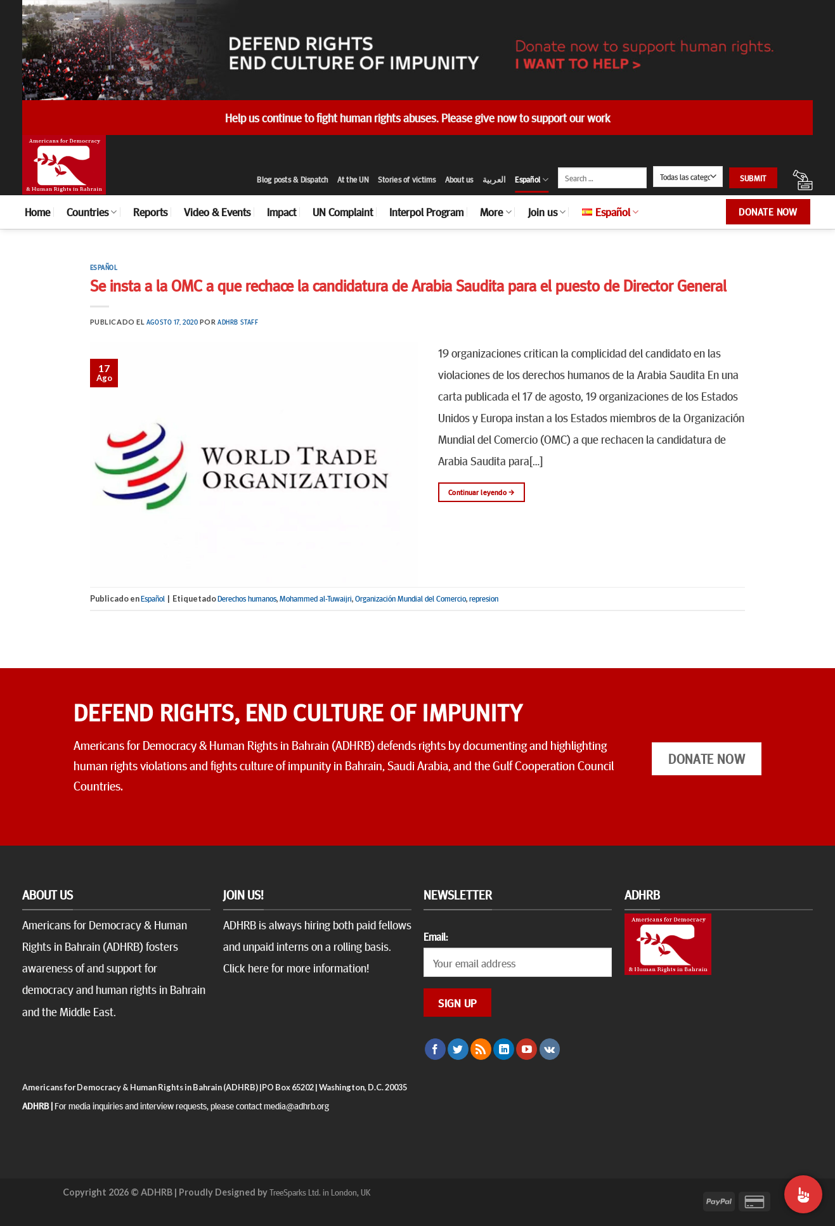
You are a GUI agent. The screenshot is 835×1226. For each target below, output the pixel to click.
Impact (281, 211)
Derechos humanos (246, 598)
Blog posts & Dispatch (292, 179)
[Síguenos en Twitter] (458, 1049)
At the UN (353, 179)
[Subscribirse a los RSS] (480, 1049)
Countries (92, 211)
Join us (547, 211)
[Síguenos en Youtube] (526, 1049)
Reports (150, 211)
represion (483, 598)
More (495, 211)
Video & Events (217, 211)
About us (459, 179)
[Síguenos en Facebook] (435, 1049)
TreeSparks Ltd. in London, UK (319, 1191)
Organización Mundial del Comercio (410, 598)
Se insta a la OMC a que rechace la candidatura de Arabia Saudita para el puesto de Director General (408, 285)
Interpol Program (426, 211)
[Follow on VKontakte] (550, 1049)
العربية (494, 179)
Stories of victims (407, 179)
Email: (436, 936)
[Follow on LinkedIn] (503, 1049)
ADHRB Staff (237, 321)
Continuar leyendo (481, 492)
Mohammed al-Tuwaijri (316, 598)
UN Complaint (343, 211)
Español (531, 180)
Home (37, 211)
